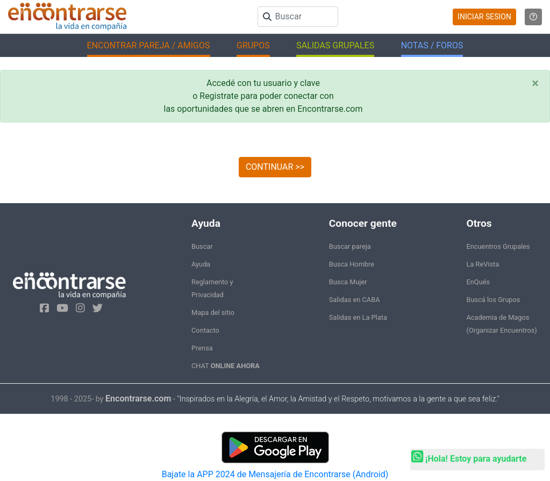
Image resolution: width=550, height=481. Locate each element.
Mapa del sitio (212, 312)
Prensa (202, 348)
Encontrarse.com (138, 398)
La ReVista (483, 264)
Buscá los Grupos (493, 300)
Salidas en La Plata (358, 317)
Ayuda (200, 264)
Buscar (202, 246)
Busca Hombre (351, 264)
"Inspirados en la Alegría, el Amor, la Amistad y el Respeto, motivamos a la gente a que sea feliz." (338, 399)
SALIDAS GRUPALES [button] (335, 45)
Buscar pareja (350, 246)
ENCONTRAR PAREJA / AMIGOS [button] (148, 45)
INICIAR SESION (484, 16)
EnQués (478, 282)
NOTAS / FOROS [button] (432, 45)
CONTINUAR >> (275, 167)
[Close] (535, 83)
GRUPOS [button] (253, 45)
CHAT (225, 366)
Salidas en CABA (354, 300)
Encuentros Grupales (498, 246)
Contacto (205, 330)
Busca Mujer (348, 282)
